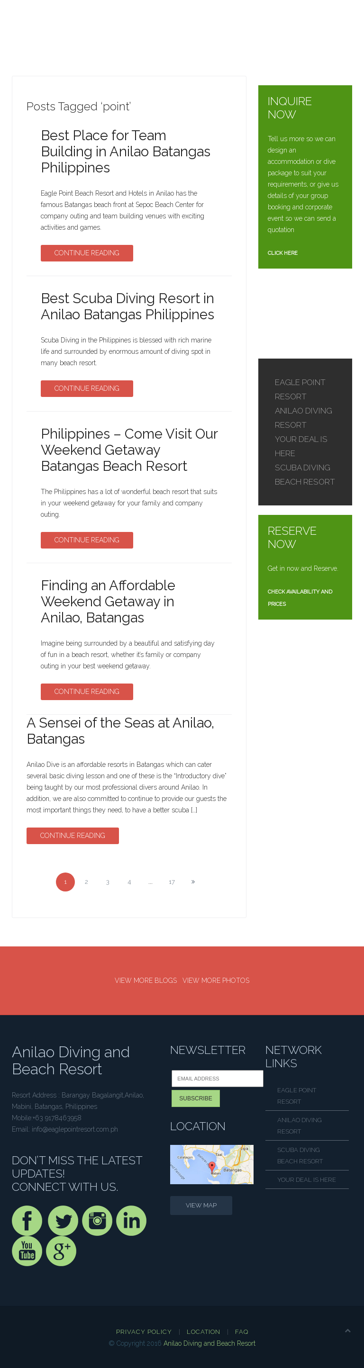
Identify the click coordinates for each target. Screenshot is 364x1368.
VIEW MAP (201, 1205)
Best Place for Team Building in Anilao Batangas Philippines (125, 151)
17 (172, 881)
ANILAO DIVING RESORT (299, 1125)
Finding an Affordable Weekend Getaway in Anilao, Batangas (108, 601)
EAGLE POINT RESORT (296, 1096)
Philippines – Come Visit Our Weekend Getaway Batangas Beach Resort (129, 450)
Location (203, 1331)
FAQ (241, 1331)
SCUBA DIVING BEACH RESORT (300, 1155)
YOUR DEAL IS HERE (306, 1179)
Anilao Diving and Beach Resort (209, 1343)
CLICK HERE (283, 253)
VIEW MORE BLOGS (146, 980)
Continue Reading (87, 253)
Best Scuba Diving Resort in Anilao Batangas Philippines (127, 306)
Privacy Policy (144, 1331)
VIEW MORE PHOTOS (215, 980)
